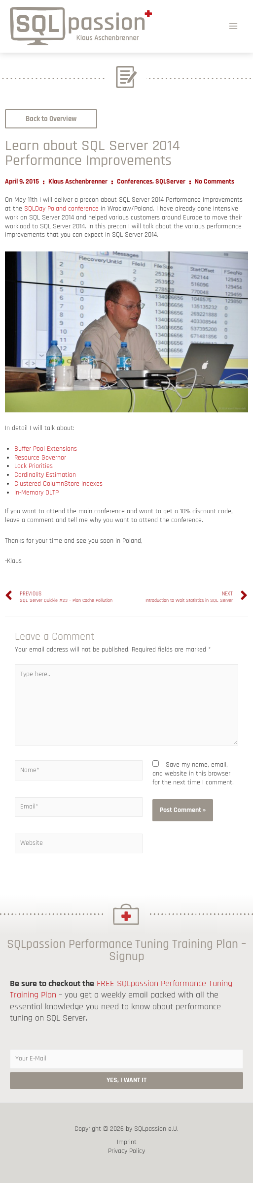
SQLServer (170, 181)
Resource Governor (40, 457)
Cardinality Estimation (45, 474)
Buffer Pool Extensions (45, 448)
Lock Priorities (33, 466)
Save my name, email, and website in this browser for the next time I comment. (193, 773)
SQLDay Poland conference (61, 208)
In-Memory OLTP (36, 492)
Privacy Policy (126, 1151)
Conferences (134, 181)
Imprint (127, 1142)
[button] (51, 118)
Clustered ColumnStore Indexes (58, 483)
